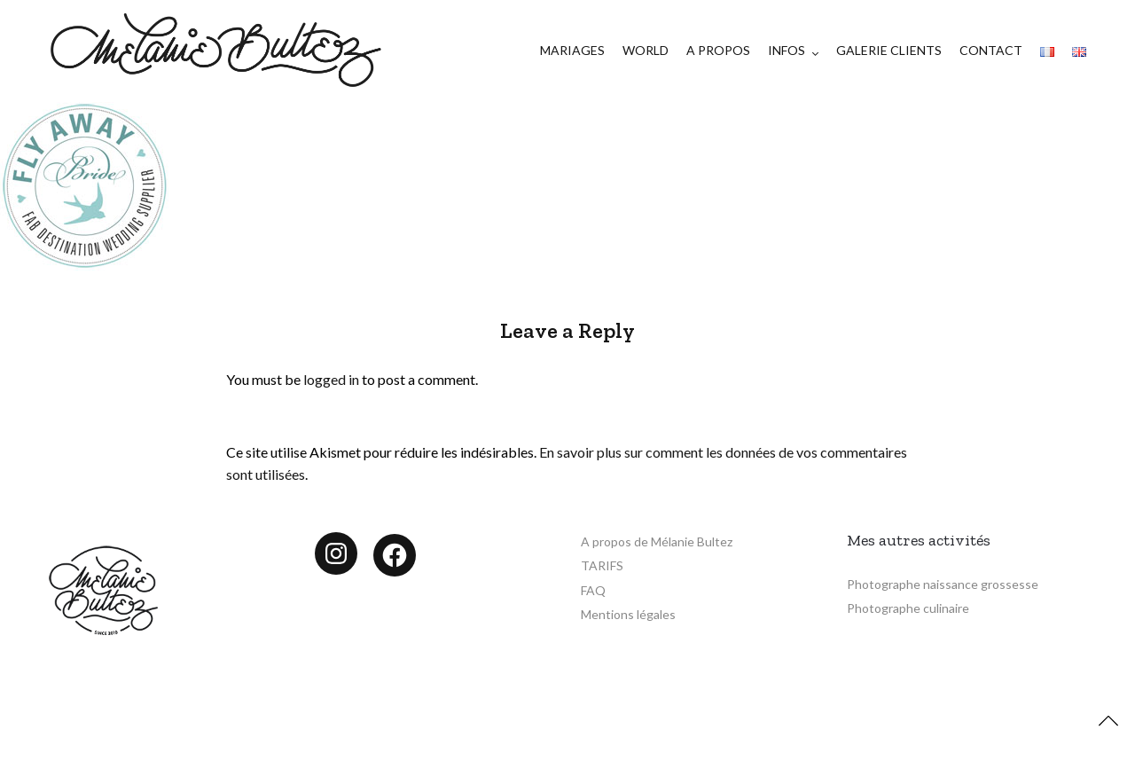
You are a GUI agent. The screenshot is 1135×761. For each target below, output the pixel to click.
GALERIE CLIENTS (889, 50)
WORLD (645, 50)
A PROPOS (718, 50)
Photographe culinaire (908, 608)
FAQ (593, 590)
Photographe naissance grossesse (942, 584)
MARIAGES (572, 50)
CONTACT (990, 50)
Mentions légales (628, 614)
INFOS (786, 50)
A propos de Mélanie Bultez (656, 541)
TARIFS (602, 565)
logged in (331, 379)
